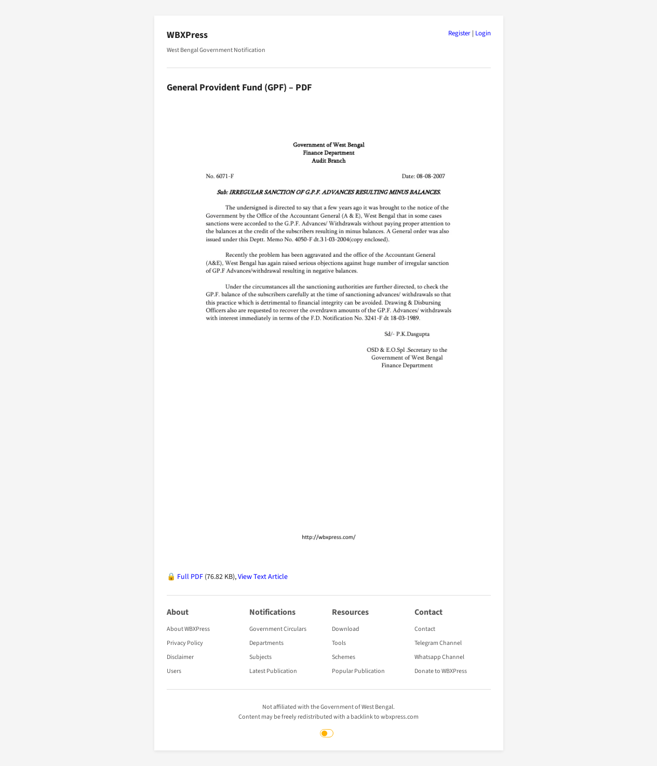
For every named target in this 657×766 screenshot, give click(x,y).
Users (174, 671)
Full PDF (190, 577)
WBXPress (187, 35)
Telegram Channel (438, 643)
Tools (339, 643)
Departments (266, 643)
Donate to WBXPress (440, 671)
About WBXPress (188, 629)
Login (483, 33)
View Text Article (263, 577)
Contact (424, 629)
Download (345, 629)
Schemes (343, 657)
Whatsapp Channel (439, 657)
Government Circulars (277, 629)
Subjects (260, 657)
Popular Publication (358, 671)
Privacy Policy (185, 643)
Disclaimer (180, 657)
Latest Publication (273, 671)
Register (459, 33)
